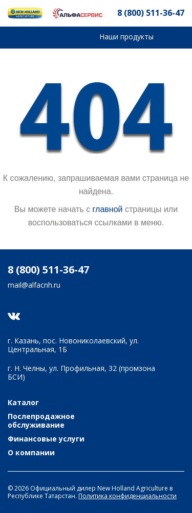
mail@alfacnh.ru (34, 285)
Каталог (23, 403)
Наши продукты (126, 36)
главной (108, 209)
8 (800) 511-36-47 (150, 12)
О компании (31, 453)
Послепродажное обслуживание (41, 421)
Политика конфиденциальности (127, 496)
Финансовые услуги (46, 439)
